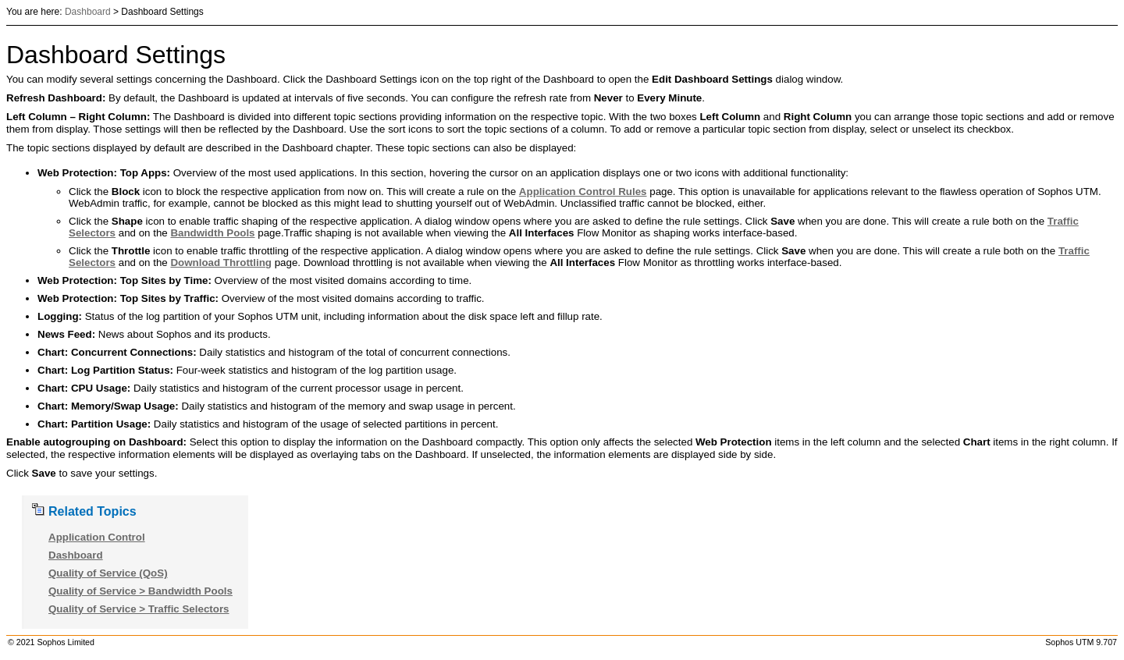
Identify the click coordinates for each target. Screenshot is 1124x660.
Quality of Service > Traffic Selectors (138, 609)
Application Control (96, 537)
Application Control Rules (583, 191)
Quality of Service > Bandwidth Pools (140, 591)
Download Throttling (221, 262)
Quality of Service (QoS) (108, 573)
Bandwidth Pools (212, 233)
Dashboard (88, 11)
